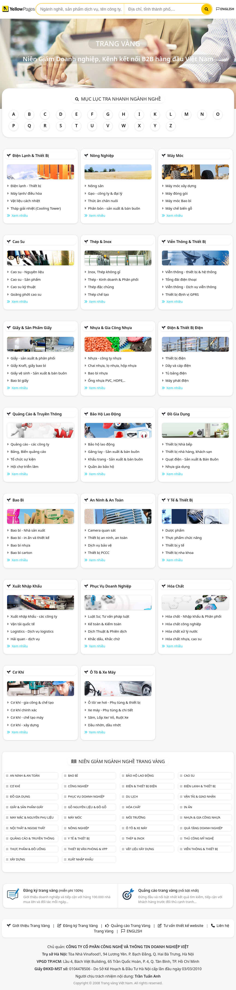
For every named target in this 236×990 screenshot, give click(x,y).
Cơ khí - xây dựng (25, 725)
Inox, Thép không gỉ (104, 271)
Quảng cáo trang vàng (168, 890)
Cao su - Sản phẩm (26, 279)
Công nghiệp (78, 786)
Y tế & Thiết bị (180, 500)
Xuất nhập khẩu (27, 586)
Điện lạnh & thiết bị (30, 155)
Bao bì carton (21, 552)
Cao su (18, 241)
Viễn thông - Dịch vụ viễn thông (190, 286)
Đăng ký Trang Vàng (80, 925)
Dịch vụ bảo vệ (100, 545)
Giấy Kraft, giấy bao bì (28, 365)
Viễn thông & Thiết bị (186, 241)
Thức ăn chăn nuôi (103, 200)
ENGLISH (225, 9)
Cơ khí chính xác (24, 710)
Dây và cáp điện (178, 365)
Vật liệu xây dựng (140, 849)
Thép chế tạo (98, 294)
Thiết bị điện (175, 358)
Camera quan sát (102, 530)
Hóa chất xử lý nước (181, 631)
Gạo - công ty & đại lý (105, 193)
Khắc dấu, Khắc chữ (104, 639)
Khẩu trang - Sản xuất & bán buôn (115, 459)
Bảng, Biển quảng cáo (28, 451)
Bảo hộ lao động (105, 414)
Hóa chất (175, 586)
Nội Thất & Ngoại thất (27, 828)
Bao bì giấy (19, 380)
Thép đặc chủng (101, 286)
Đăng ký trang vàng (53, 890)
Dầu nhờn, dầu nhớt (104, 725)
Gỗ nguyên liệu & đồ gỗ (87, 807)
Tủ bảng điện (176, 373)
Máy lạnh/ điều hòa (26, 193)
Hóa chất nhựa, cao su (183, 639)
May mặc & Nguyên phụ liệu (31, 817)
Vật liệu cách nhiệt (25, 200)
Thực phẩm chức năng (183, 537)
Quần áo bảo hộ (101, 466)
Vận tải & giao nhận (199, 796)
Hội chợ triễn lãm (24, 466)
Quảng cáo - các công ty (30, 444)
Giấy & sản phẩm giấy (32, 327)
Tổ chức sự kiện (23, 459)
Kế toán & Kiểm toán (104, 624)
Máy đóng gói (176, 193)
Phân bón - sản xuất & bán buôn (114, 208)
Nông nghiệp (102, 155)
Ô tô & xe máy (103, 672)
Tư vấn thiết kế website (184, 925)
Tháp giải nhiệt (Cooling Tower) (36, 208)
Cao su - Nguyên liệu (27, 271)
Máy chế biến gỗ (178, 208)
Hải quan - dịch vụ (25, 639)
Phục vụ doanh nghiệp (110, 586)
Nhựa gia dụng (177, 466)
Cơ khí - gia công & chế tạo (32, 702)
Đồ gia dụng (178, 414)
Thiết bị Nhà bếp (178, 444)
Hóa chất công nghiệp (183, 624)
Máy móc (175, 155)
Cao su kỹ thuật (23, 286)
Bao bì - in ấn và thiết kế (30, 537)
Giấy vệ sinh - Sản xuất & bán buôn (39, 373)
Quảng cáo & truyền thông (37, 414)
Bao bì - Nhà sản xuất (28, 530)
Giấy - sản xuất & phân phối (33, 358)
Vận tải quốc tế (23, 624)
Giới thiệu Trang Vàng (31, 925)
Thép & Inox (101, 241)
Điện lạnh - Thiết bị (26, 185)
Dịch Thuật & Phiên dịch (107, 631)
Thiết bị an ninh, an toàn (107, 537)
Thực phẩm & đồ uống (27, 849)
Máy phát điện (177, 380)
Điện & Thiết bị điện (185, 327)
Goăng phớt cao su (26, 294)
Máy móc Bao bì (178, 200)
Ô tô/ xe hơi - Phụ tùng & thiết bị (114, 702)
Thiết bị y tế (174, 545)
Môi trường (135, 817)
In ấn (188, 807)
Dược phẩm (174, 530)
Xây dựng (17, 859)
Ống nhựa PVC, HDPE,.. (106, 380)
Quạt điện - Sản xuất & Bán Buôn (192, 459)
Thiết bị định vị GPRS (182, 294)
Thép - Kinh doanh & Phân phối (113, 279)
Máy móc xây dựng (180, 185)
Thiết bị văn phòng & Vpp (87, 849)
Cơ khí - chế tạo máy (27, 717)
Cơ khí (18, 672)
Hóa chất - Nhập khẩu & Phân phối (193, 616)
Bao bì (18, 500)
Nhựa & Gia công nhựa (111, 327)
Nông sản (96, 185)
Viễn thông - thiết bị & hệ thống (190, 271)
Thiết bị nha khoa (179, 552)
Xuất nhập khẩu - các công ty (34, 616)
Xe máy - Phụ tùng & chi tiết (110, 710)
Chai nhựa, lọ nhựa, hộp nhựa (112, 365)
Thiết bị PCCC (98, 552)
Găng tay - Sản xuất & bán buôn (113, 451)
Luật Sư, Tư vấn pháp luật (108, 616)
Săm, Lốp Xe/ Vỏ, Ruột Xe (108, 717)
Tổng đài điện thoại (181, 279)
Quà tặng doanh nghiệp (203, 828)
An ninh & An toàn (107, 500)
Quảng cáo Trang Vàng (130, 925)
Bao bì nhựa (98, 373)
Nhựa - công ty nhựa (104, 358)
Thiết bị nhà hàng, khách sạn (188, 451)
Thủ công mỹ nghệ (199, 838)
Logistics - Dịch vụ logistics (32, 631)
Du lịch (132, 796)
